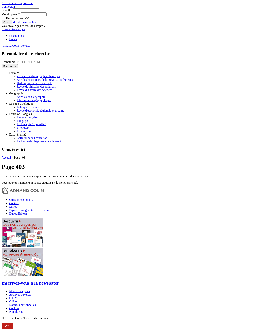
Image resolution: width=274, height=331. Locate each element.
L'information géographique (34, 100)
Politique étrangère (28, 107)
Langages (22, 120)
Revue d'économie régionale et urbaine (40, 110)
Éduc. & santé (17, 134)
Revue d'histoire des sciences (34, 90)
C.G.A (13, 301)
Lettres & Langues (20, 114)
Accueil (6, 157)
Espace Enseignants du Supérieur (29, 210)
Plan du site (16, 311)
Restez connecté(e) (17, 18)
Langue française (27, 117)
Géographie (16, 93)
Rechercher (9, 62)
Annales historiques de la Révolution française (45, 79)
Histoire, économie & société (34, 83)
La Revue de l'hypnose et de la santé (39, 141)
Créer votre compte (13, 29)
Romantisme (24, 131)
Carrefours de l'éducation (32, 138)
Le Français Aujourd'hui (31, 124)
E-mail (7, 10)
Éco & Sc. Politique (21, 103)
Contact (14, 203)
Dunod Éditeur (18, 213)
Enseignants (16, 35)
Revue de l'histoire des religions (36, 86)
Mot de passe (11, 14)
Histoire (14, 72)
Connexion (8, 6)
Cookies (14, 308)
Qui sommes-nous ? (21, 199)
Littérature (23, 127)
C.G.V (13, 298)
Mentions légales (19, 291)
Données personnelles (22, 304)
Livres (13, 39)
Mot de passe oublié (24, 22)
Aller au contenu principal (17, 3)
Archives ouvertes (20, 294)
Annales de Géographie (31, 96)
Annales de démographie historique (38, 76)
